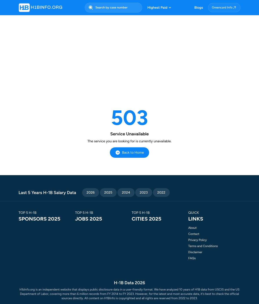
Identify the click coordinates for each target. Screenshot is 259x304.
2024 (126, 192)
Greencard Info (224, 7)
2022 (161, 192)
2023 (144, 192)
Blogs (198, 7)
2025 (108, 192)
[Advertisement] (129, 52)
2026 (90, 192)
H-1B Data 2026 (129, 282)
